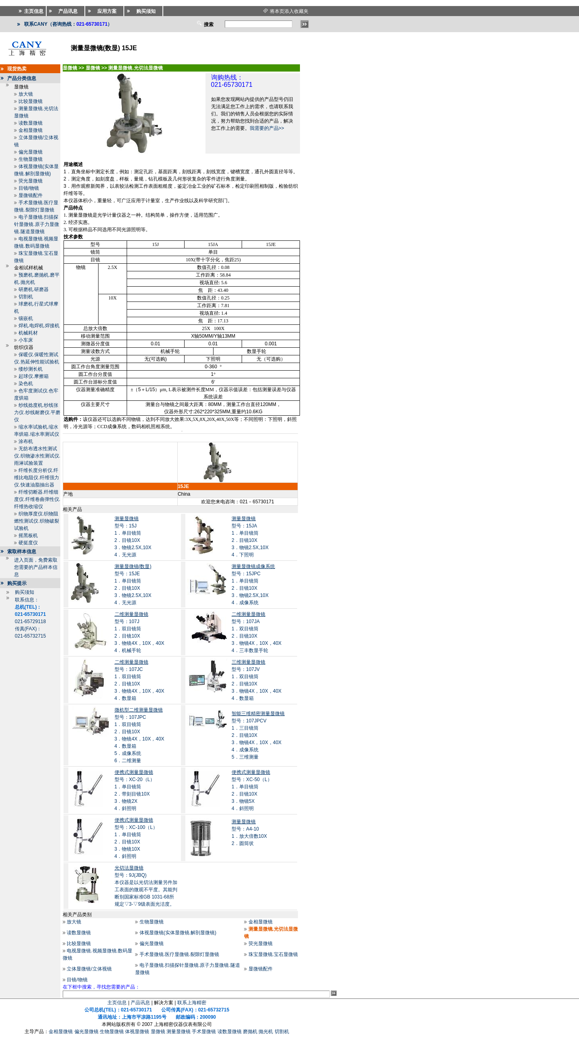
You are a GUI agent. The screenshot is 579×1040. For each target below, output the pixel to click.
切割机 (25, 296)
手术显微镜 (204, 1031)
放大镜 (25, 94)
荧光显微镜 (30, 181)
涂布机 (25, 441)
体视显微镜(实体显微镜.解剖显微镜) (178, 932)
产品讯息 (140, 1002)
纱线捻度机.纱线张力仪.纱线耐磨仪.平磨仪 (37, 412)
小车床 (25, 340)
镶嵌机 (25, 318)
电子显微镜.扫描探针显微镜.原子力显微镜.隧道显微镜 (36, 224)
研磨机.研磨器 (33, 289)
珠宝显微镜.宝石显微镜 (273, 954)
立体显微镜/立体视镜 (89, 969)
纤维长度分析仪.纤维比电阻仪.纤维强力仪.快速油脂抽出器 (36, 478)
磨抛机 (250, 1031)
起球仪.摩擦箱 (33, 376)
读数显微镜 (30, 123)
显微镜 (158, 1031)
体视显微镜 (137, 1031)
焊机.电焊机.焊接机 (39, 325)
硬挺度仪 (28, 543)
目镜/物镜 (28, 188)
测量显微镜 (178, 1031)
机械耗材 (28, 333)
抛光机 (266, 1031)
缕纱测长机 (30, 369)
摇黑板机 (28, 535)
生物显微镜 (30, 159)
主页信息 (117, 1002)
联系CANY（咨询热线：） (68, 24)
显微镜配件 (30, 195)
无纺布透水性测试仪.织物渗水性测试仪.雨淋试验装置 (37, 456)
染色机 (25, 383)
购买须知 (24, 592)
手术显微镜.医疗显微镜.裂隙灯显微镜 (180, 954)
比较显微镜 (30, 101)
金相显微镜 (30, 130)
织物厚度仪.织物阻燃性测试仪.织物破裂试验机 (36, 521)
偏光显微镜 (30, 152)
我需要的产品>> (267, 128)
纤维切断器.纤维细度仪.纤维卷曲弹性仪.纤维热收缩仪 (37, 499)
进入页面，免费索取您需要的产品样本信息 (35, 567)
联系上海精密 (191, 1002)
